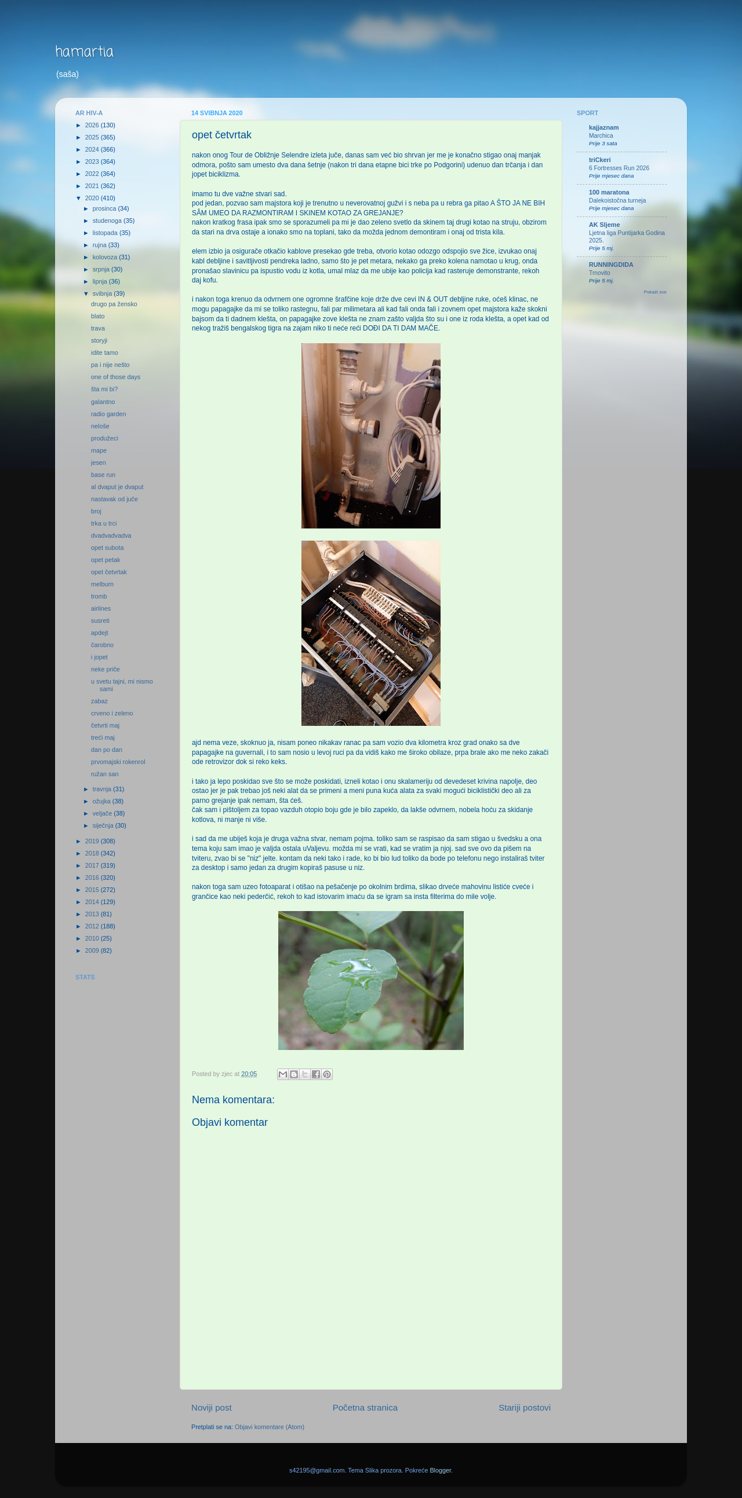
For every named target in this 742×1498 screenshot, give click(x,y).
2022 (93, 173)
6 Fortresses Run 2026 (619, 168)
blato (97, 316)
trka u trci (104, 523)
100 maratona (609, 192)
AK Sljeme (604, 224)
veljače (103, 813)
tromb (99, 596)
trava (98, 328)
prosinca (105, 208)
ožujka (102, 801)
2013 (93, 913)
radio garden (108, 413)
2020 (93, 197)
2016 (93, 877)
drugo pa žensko (114, 303)
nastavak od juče (114, 498)
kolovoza (106, 257)
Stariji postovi (525, 1407)
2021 (93, 185)
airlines (101, 608)
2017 (93, 865)
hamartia (84, 52)
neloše (100, 426)
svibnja (103, 293)
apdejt (99, 632)
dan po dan (106, 749)
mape (99, 450)
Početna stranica (365, 1407)
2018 (93, 853)
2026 (93, 125)
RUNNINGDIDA (611, 264)
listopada (106, 232)
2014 (93, 901)
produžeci (104, 438)
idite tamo (104, 352)
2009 (93, 950)
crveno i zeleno (112, 713)
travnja (103, 788)
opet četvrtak (109, 571)
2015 (93, 889)
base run (103, 474)
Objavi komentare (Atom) (269, 1426)
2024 (93, 149)
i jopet (99, 656)
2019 (93, 841)
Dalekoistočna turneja (617, 200)
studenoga (108, 220)
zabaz (99, 700)
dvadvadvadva (111, 535)
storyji (99, 340)
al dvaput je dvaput (117, 486)
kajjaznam (604, 127)
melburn (102, 584)
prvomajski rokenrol (118, 761)
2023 (93, 161)
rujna (100, 244)
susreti (100, 620)
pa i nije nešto (110, 364)
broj (96, 511)
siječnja (104, 825)
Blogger (440, 1470)
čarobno (102, 644)
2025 (93, 137)
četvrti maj (105, 725)
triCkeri (600, 159)
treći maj (103, 737)
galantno (103, 401)
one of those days (115, 376)
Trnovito (599, 273)
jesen (98, 462)
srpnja (102, 269)
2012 (93, 926)
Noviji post (211, 1407)
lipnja (101, 281)
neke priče (105, 669)
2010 (93, 938)
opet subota (107, 547)
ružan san (104, 773)
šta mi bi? (104, 388)
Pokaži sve (655, 292)
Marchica (601, 136)
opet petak (105, 559)
